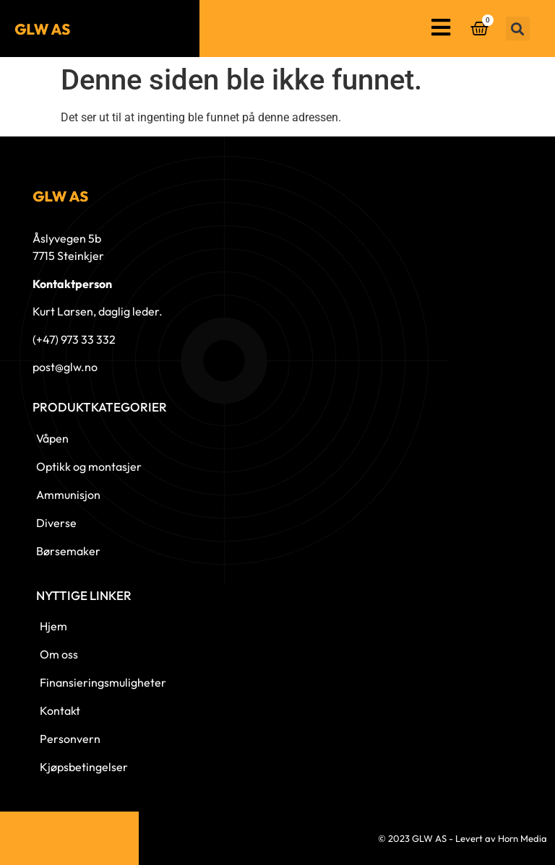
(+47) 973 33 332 (74, 339)
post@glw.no (65, 367)
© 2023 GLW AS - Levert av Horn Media (462, 838)
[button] (518, 28)
